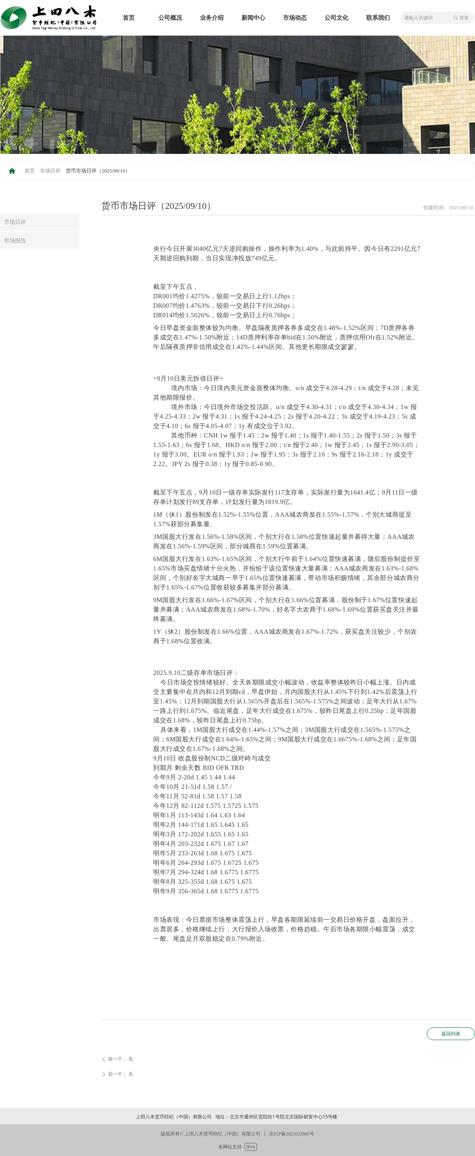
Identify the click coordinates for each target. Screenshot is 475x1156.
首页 (30, 171)
